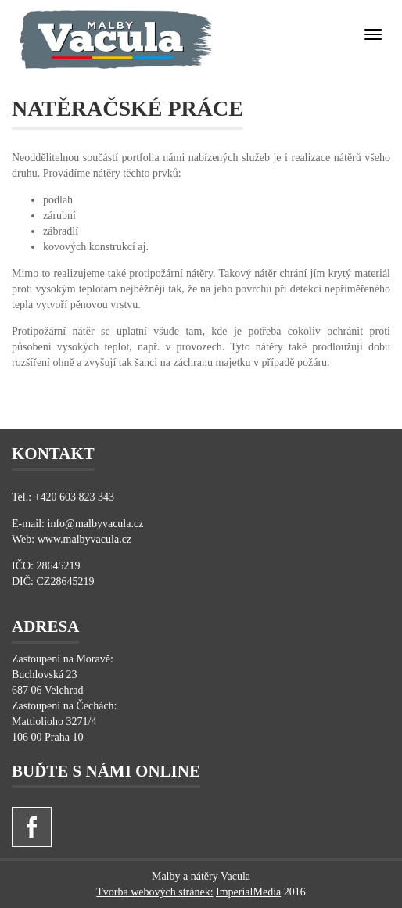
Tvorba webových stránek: (154, 892)
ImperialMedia (248, 892)
